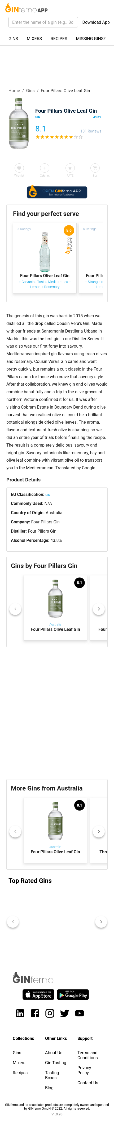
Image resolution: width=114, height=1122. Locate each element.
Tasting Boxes (52, 1075)
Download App (96, 22)
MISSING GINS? (91, 38)
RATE (70, 175)
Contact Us (87, 1082)
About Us (53, 1052)
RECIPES (59, 38)
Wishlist (19, 175)
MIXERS (34, 38)
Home (14, 90)
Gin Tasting (55, 1062)
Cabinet (45, 175)
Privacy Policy (84, 1070)
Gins (30, 90)
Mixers (19, 1062)
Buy (95, 175)
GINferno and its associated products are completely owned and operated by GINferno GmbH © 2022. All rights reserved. (57, 1106)
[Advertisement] (57, 713)
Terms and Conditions (87, 1055)
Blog (49, 1087)
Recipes (20, 1072)
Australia (54, 512)
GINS (13, 38)
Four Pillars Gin (45, 521)
